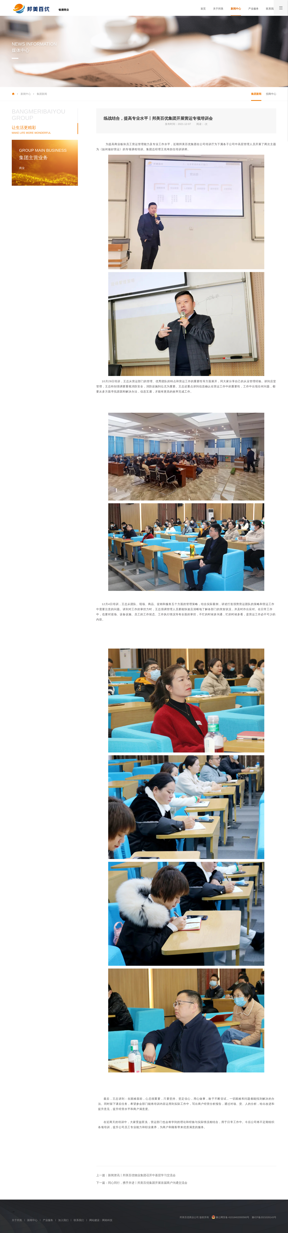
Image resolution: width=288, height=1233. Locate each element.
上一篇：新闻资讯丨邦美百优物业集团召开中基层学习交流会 (136, 1175)
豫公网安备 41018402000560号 (230, 1217)
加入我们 (63, 1220)
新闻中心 (236, 8)
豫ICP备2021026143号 (264, 1217)
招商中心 (271, 93)
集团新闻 (42, 93)
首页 (203, 8)
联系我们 (271, 8)
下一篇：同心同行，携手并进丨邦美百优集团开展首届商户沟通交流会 (141, 1182)
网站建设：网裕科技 (100, 1220)
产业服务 (253, 8)
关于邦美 (218, 8)
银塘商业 (64, 9)
